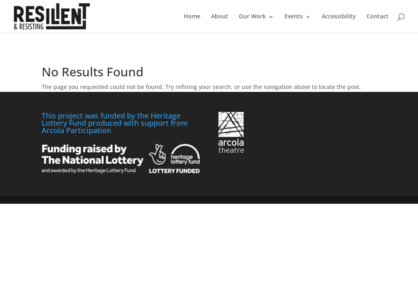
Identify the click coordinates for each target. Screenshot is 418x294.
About (219, 16)
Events (294, 16)
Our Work (252, 16)
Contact (378, 16)
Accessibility (339, 16)
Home (192, 16)
